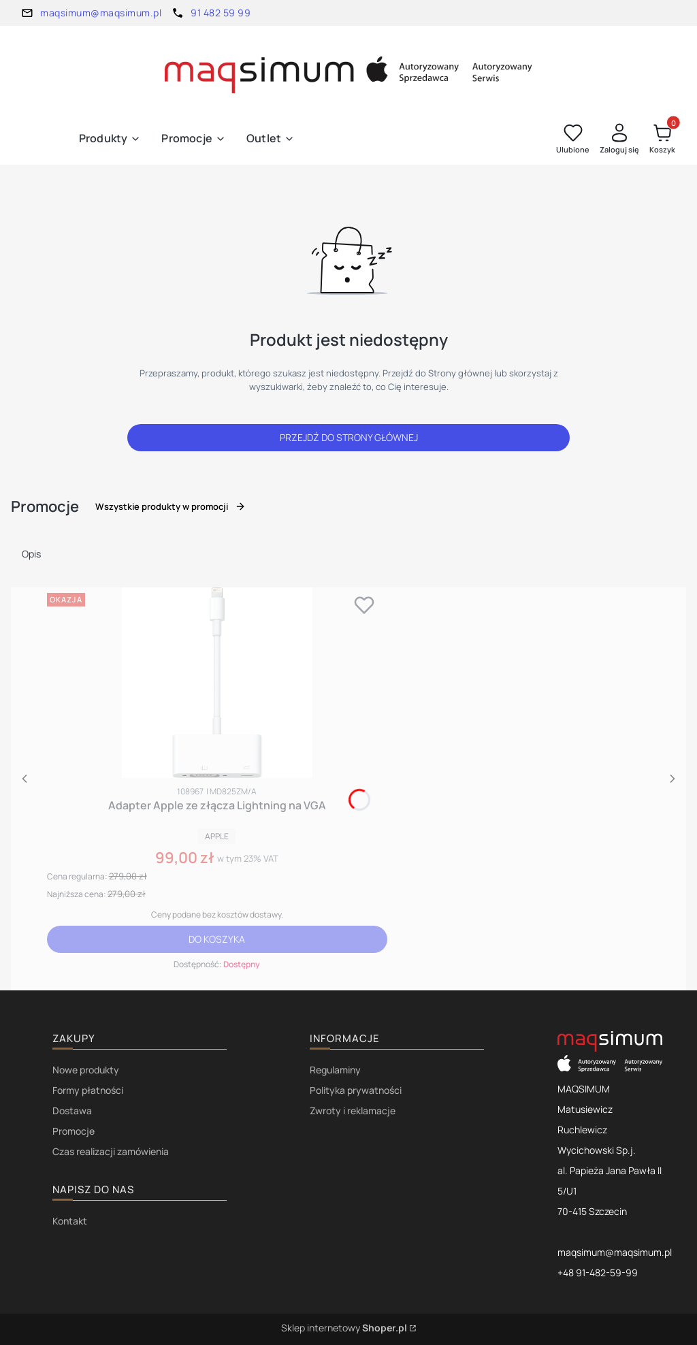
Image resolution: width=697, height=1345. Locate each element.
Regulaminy (335, 1069)
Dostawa (72, 1110)
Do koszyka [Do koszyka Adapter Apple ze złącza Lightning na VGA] (217, 939)
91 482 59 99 (220, 12)
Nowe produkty (85, 1069)
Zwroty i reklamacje (352, 1110)
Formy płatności (87, 1090)
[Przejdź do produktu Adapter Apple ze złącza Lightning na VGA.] (217, 682)
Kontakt (69, 1220)
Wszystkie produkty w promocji (170, 506)
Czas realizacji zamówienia (110, 1151)
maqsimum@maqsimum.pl (100, 12)
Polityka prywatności (356, 1090)
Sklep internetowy (344, 1327)
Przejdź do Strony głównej (349, 437)
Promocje (73, 1130)
